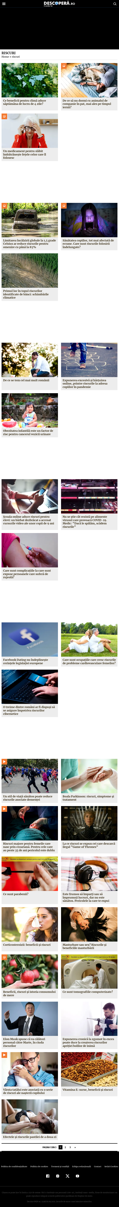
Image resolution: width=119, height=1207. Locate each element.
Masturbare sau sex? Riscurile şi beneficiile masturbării (84, 943)
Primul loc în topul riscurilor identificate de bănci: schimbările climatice (25, 294)
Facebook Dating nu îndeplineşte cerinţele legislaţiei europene (25, 658)
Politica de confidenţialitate (15, 1163)
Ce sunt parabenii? (15, 891)
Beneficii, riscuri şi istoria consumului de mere (29, 990)
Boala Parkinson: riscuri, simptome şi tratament (88, 794)
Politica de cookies (39, 1163)
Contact (96, 1163)
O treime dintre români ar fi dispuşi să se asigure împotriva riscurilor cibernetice (29, 707)
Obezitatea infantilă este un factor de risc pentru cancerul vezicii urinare (28, 432)
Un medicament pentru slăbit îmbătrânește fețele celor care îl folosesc (24, 154)
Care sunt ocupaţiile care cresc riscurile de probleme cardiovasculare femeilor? (89, 658)
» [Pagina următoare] (75, 1144)
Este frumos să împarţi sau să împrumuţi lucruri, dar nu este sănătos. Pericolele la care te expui (86, 894)
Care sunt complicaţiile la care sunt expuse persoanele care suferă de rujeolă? (27, 570)
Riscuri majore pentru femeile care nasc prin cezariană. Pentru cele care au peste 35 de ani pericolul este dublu (29, 843)
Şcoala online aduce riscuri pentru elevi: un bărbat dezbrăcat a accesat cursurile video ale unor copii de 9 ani (28, 520)
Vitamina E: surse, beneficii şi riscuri (87, 1086)
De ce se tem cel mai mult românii (26, 380)
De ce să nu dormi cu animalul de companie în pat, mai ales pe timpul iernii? (87, 104)
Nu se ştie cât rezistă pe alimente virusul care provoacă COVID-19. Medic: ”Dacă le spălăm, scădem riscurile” (89, 520)
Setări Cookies (109, 1163)
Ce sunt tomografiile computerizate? (88, 988)
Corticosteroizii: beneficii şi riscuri (26, 941)
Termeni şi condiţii (59, 1163)
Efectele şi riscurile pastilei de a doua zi (29, 1133)
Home (5, 56)
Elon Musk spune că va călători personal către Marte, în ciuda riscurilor (24, 1039)
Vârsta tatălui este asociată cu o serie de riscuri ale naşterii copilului (28, 1088)
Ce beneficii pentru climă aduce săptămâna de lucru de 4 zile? (24, 102)
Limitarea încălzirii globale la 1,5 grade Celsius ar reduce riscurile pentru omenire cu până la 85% (29, 244)
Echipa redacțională (80, 1163)
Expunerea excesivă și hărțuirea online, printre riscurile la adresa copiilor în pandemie (85, 383)
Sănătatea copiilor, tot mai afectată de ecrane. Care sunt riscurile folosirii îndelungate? (88, 244)
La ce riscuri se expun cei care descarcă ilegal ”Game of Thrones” (89, 841)
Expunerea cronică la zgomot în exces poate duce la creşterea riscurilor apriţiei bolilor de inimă (88, 1039)
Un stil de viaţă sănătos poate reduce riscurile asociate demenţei (28, 794)
